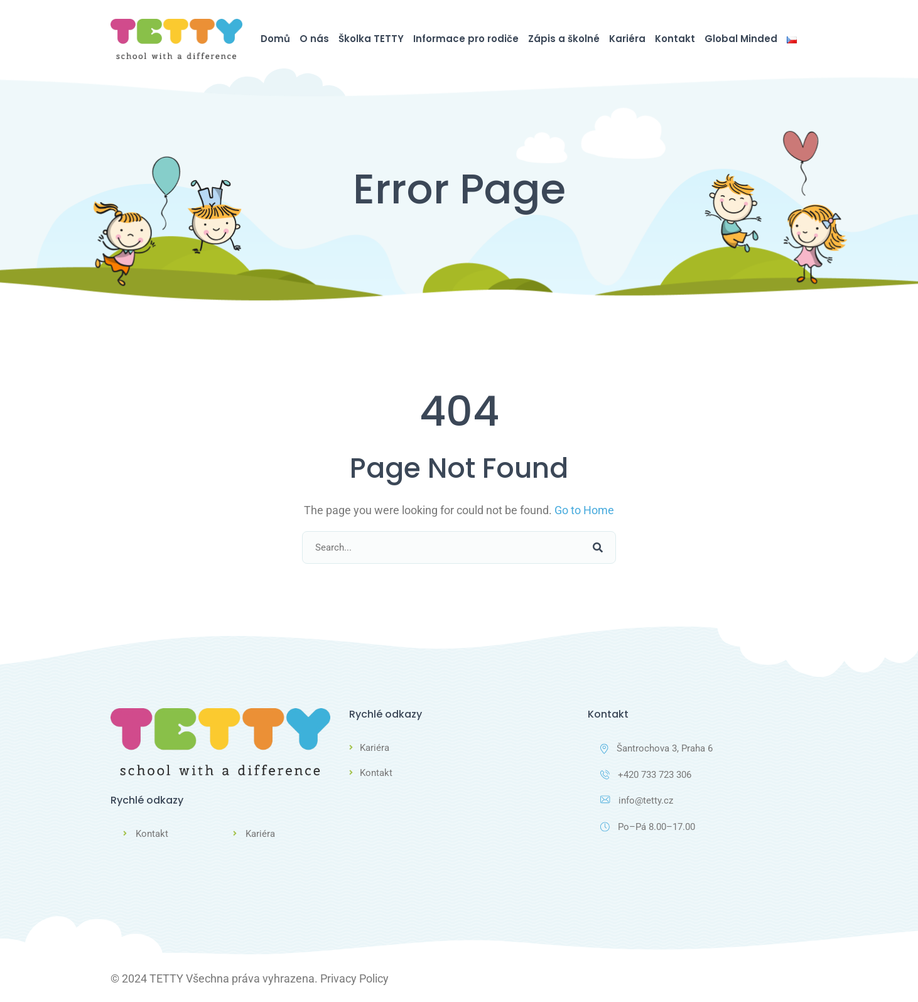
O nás (314, 38)
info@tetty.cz (636, 801)
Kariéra (627, 38)
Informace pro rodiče (466, 38)
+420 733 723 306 (645, 774)
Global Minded (741, 38)
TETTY (166, 977)
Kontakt (675, 38)
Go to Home (584, 510)
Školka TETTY (371, 38)
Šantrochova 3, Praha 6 (656, 748)
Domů (275, 38)
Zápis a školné (564, 38)
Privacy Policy (354, 977)
